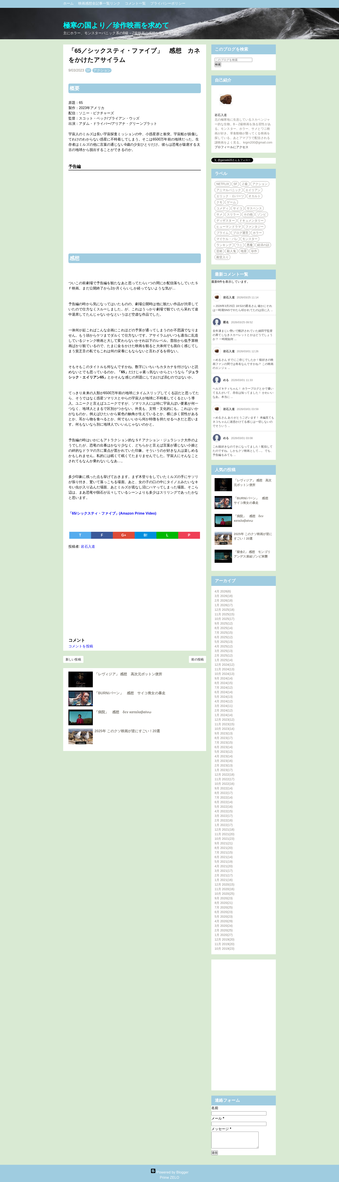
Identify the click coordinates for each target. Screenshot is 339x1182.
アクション (102, 70)
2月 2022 (224, 820)
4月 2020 (224, 921)
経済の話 (263, 245)
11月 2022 (224, 779)
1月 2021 (224, 880)
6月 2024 (224, 692)
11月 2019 (224, 944)
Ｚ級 (245, 184)
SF (88, 70)
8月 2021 (224, 848)
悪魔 (250, 245)
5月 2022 (224, 806)
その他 (248, 214)
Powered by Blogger (169, 1172)
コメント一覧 (136, 3)
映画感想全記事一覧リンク (99, 3)
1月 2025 (224, 660)
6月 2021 (224, 857)
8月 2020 (224, 903)
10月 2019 (224, 948)
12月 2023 (224, 719)
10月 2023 (224, 728)
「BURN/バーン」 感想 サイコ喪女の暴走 (130, 693)
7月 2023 (224, 742)
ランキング (224, 245)
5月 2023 (224, 751)
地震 (244, 251)
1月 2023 (224, 770)
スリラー (233, 214)
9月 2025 (224, 623)
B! (145, 535)
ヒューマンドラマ (228, 226)
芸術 (219, 251)
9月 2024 (224, 678)
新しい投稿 (73, 659)
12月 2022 (224, 774)
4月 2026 (223, 591)
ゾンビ (261, 214)
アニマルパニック (228, 190)
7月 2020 (224, 907)
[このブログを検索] (233, 60)
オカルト (254, 196)
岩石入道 (221, 115)
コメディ (222, 208)
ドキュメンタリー (251, 220)
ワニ (239, 245)
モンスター (250, 239)
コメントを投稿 (80, 646)
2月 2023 (224, 765)
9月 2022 (224, 788)
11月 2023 (224, 724)
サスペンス (254, 208)
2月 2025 (224, 655)
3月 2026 (224, 596)
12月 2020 (224, 884)
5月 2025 (224, 641)
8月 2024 (224, 683)
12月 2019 (224, 939)
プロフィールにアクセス (231, 147)
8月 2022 (224, 793)
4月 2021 (224, 866)
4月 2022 (224, 811)
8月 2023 (224, 738)
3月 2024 (224, 706)
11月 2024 (224, 669)
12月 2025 (224, 609)
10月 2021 (224, 838)
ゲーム (231, 202)
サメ (219, 214)
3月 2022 (224, 816)
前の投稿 (197, 659)
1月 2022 (224, 825)
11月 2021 (224, 834)
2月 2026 (224, 600)
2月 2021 (224, 875)
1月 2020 (224, 935)
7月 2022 (224, 797)
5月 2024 (224, 696)
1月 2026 (224, 605)
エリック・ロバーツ (230, 196)
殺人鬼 (231, 251)
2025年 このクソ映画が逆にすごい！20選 (127, 731)
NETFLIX (222, 184)
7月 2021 (224, 852)
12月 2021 (224, 829)
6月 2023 (224, 747)
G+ (123, 535)
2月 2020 (224, 930)
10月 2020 (224, 893)
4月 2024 (224, 701)
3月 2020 (224, 925)
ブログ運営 (240, 232)
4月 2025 (224, 646)
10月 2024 (224, 674)
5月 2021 (224, 861)
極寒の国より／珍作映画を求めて (116, 25)
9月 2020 (224, 898)
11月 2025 (224, 614)
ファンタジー (254, 226)
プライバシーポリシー (167, 3)
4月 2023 (224, 756)
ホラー (257, 232)
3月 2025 (224, 651)
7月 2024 (224, 687)
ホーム (69, 3)
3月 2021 (224, 870)
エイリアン (253, 190)
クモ (219, 202)
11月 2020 (224, 889)
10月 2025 (224, 619)
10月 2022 (224, 783)
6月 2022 (224, 802)
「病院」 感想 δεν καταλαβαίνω (123, 712)
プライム (222, 232)
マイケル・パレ (227, 239)
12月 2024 (224, 664)
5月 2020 (224, 916)
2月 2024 (224, 710)
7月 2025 (224, 632)
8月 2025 (224, 628)
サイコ (237, 208)
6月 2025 (224, 637)
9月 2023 (224, 733)
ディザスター (225, 220)
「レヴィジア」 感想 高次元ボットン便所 (128, 674)
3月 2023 (224, 761)
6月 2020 (224, 912)
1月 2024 (224, 715)
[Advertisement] (134, 592)
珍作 (254, 251)
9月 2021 (224, 843)
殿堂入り (222, 257)
